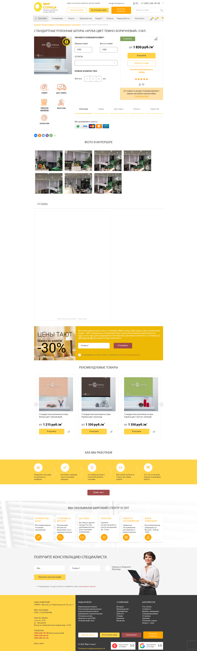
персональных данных (131, 355)
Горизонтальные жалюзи (88, 611)
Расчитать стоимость (121, 10)
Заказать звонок (77, 10)
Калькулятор (131, 635)
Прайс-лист (98, 492)
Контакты (120, 618)
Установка (146, 616)
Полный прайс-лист (86, 621)
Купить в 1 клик (141, 63)
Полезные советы (149, 621)
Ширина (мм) (81, 44)
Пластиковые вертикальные (90, 609)
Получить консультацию (49, 577)
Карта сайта (39, 644)
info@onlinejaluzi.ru (116, 3)
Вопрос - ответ (148, 623)
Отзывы (120, 616)
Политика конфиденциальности (91, 649)
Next (161, 404)
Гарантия (146, 618)
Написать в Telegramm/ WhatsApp (121, 568)
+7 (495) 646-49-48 (150, 3)
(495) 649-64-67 (41, 636)
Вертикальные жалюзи (87, 607)
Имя (38, 568)
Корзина (161, 19)
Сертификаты (122, 611)
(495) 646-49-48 (41, 633)
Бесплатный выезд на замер (141, 71)
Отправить (123, 345)
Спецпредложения (150, 614)
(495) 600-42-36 (41, 638)
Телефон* (85, 346)
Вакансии (121, 621)
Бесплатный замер (99, 10)
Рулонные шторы (85, 616)
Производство (123, 609)
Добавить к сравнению (155, 38)
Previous (36, 404)
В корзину (141, 55)
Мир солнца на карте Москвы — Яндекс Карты (72, 319)
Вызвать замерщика (150, 611)
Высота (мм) (106, 44)
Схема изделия (141, 96)
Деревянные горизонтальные (90, 614)
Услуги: (79, 57)
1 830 (137, 47)
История (120, 607)
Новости (120, 614)
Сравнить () (151, 19)
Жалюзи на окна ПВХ (86, 618)
